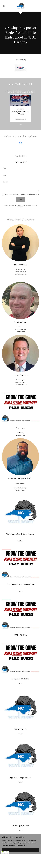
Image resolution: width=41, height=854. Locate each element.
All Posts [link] (8, 91)
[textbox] (20, 168)
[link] (20, 6)
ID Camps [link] (11, 92)
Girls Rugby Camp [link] (30, 91)
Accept (20, 850)
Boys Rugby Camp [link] (18, 91)
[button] (5, 6)
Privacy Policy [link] (28, 205)
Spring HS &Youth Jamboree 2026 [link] (25, 92)
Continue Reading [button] (20, 119)
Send (20, 199)
